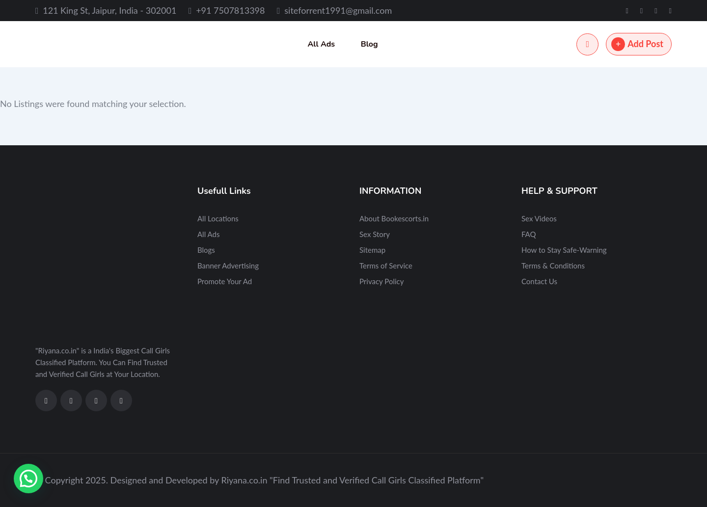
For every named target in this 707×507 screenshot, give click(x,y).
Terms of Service (385, 265)
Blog (369, 44)
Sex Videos (539, 218)
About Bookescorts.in (394, 218)
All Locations (218, 218)
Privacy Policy (381, 281)
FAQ (528, 234)
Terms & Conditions (553, 265)
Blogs (206, 249)
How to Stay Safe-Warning (564, 249)
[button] (28, 478)
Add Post (637, 44)
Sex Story (374, 234)
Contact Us (539, 281)
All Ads (321, 44)
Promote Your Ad (224, 281)
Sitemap (372, 249)
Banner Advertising (228, 265)
